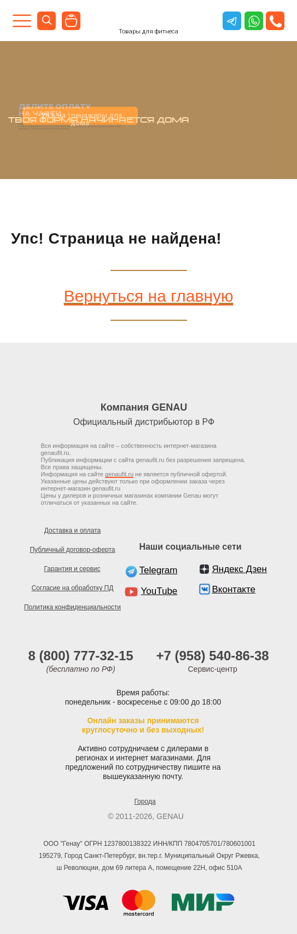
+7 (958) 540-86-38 (212, 655)
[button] (275, 21)
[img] (71, 20)
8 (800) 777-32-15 (80, 655)
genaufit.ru (119, 474)
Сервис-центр (212, 669)
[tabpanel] (148, 110)
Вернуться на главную (149, 296)
